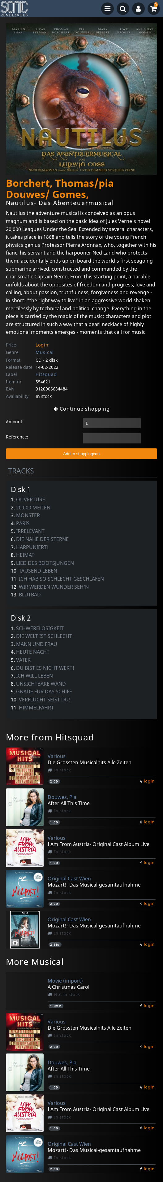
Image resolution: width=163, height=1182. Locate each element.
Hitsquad (46, 374)
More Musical (35, 961)
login (149, 781)
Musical (45, 352)
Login (42, 345)
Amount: (15, 422)
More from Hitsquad (50, 737)
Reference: (17, 437)
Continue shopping (82, 408)
